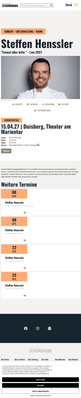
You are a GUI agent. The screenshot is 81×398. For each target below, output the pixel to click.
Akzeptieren (40, 380)
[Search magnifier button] (51, 5)
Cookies (32, 395)
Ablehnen (40, 385)
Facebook (34, 104)
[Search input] (35, 5)
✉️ (6, 361)
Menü (69, 4)
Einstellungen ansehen (40, 391)
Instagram (49, 104)
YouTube (65, 104)
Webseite (19, 104)
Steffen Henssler (14, 203)
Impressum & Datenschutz (43, 395)
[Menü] (76, 4)
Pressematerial (44, 110)
